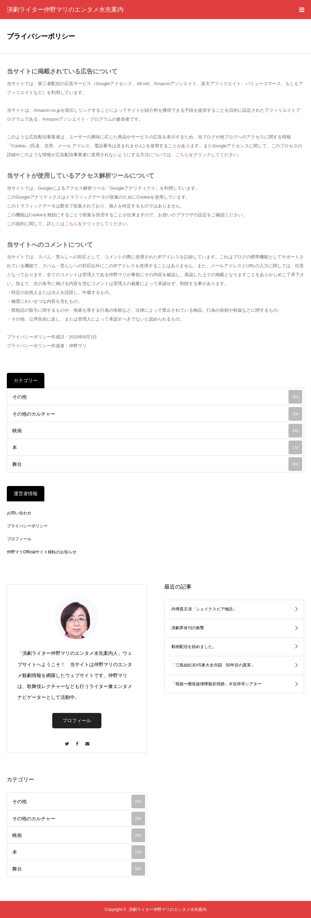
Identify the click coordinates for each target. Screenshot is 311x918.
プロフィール (19, 539)
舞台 (157, 464)
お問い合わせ (19, 513)
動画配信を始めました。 (193, 646)
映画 (157, 430)
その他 (157, 397)
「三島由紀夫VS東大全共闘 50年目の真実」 (213, 665)
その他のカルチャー (157, 414)
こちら (182, 154)
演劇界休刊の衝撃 (187, 627)
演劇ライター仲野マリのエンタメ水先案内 (65, 9)
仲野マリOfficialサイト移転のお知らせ (41, 552)
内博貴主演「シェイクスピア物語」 (204, 609)
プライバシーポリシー (27, 526)
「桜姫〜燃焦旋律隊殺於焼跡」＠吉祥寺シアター (216, 683)
